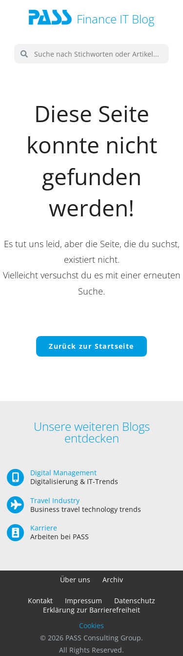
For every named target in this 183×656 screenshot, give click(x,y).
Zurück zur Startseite (91, 346)
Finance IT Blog (115, 19)
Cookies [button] (91, 625)
